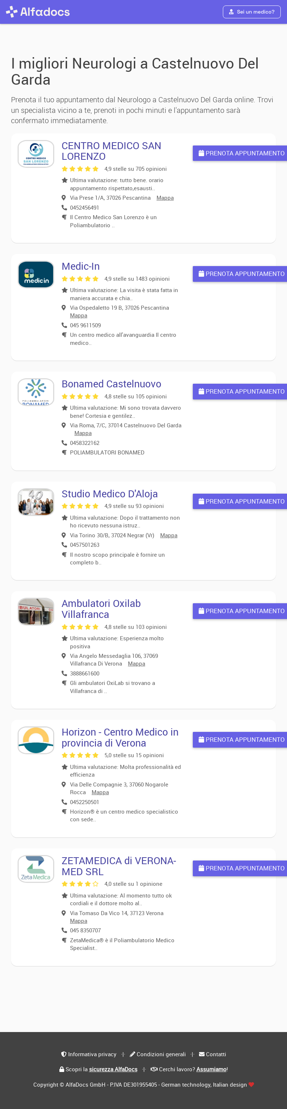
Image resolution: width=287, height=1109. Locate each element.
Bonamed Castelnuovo (111, 383)
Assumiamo (211, 1069)
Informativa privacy (92, 1054)
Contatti (216, 1054)
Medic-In (81, 266)
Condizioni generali (161, 1054)
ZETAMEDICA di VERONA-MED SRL (119, 866)
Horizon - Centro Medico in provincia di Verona (120, 737)
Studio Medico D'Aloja (110, 493)
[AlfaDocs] (38, 12)
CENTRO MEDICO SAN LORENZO (111, 151)
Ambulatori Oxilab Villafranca (101, 608)
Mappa (165, 197)
